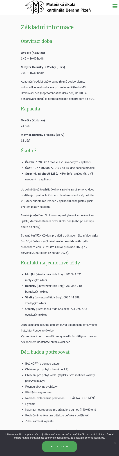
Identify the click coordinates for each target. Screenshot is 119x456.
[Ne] (114, 443)
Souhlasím (59, 446)
